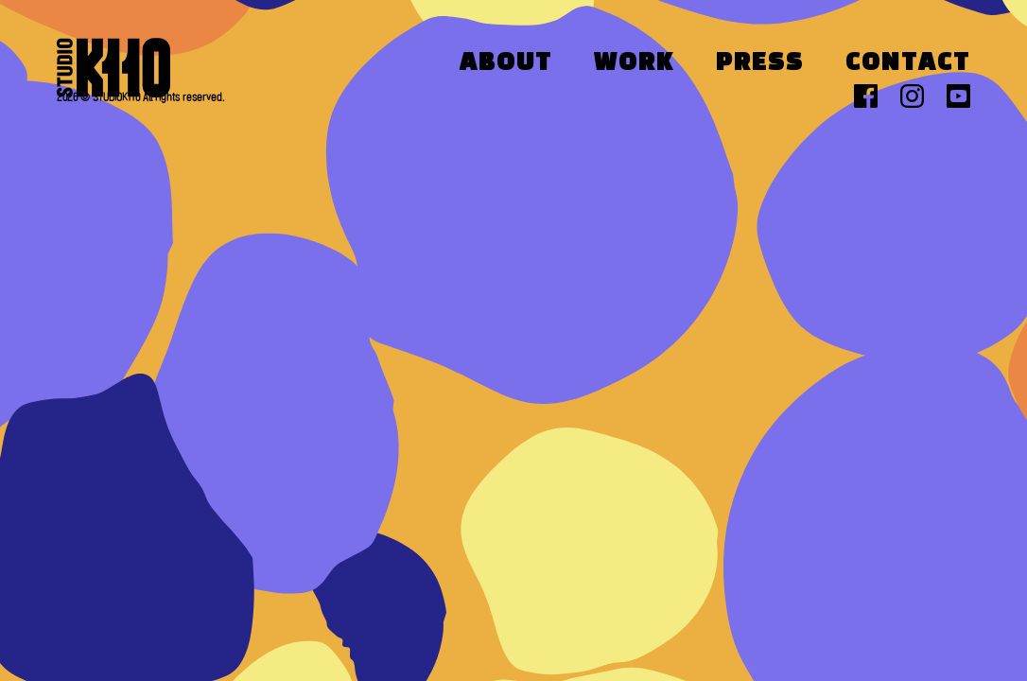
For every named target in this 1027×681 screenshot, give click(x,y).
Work (634, 63)
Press (760, 63)
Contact (907, 63)
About (506, 63)
